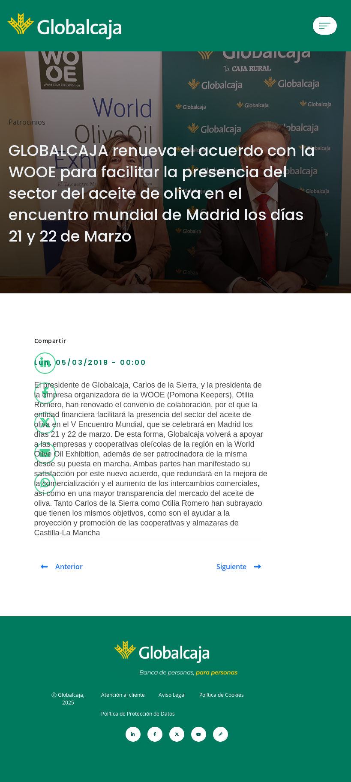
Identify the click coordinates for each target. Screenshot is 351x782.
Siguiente (231, 566)
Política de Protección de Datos (138, 713)
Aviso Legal (172, 694)
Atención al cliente (123, 694)
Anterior (69, 566)
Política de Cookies (221, 694)
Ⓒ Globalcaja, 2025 (67, 698)
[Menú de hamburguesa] (324, 25)
